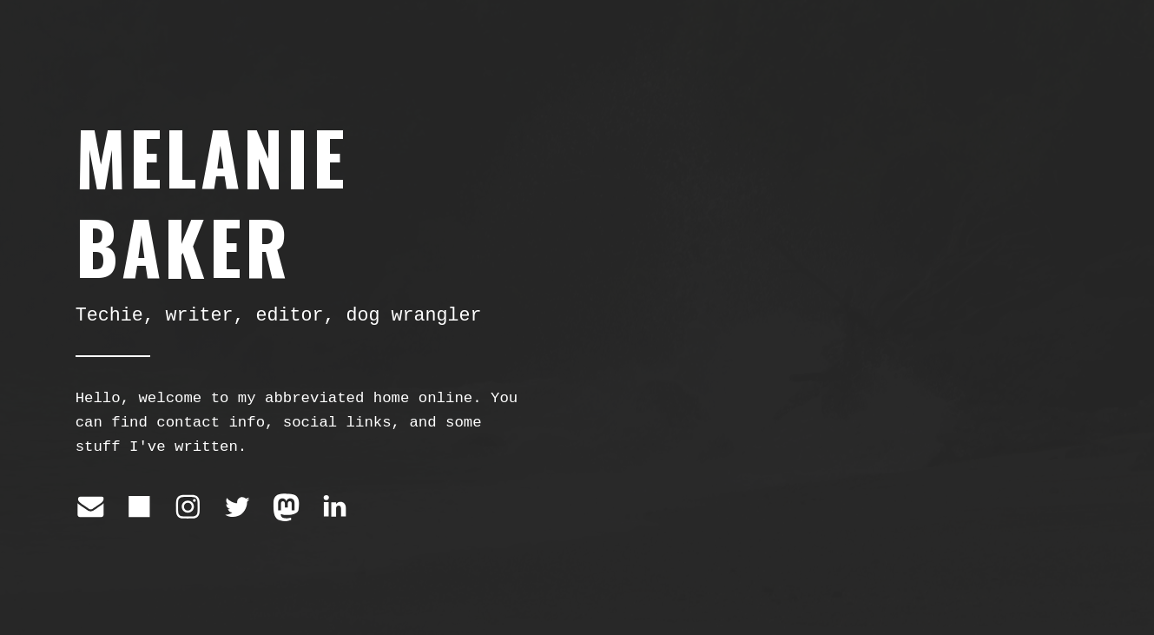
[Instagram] (188, 507)
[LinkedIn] (335, 507)
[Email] (91, 507)
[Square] (139, 507)
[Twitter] (237, 507)
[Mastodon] (286, 507)
